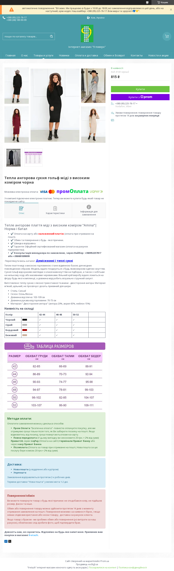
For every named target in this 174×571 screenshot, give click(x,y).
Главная (10, 55)
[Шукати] (51, 36)
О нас (24, 55)
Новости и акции (158, 55)
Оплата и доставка (86, 55)
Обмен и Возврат (114, 55)
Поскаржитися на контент (102, 567)
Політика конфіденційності (133, 567)
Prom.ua (104, 561)
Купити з (140, 97)
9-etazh (33, 535)
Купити (140, 89)
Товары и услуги (43, 55)
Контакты (137, 55)
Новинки (64, 55)
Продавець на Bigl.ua (87, 564)
